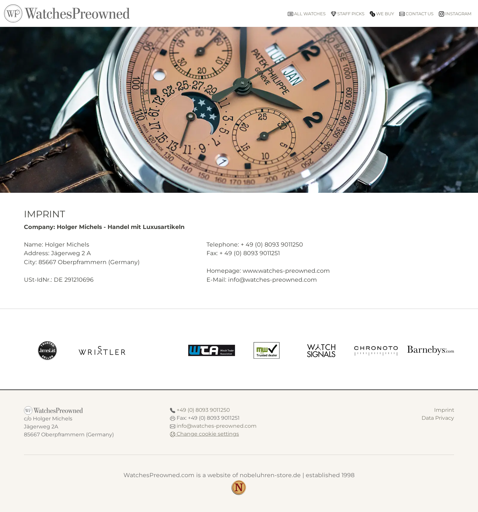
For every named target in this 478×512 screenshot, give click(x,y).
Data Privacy (438, 418)
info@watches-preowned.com (217, 426)
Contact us (416, 14)
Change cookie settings (204, 434)
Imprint (444, 410)
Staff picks (347, 14)
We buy (382, 14)
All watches (307, 14)
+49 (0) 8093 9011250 (203, 410)
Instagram (455, 14)
